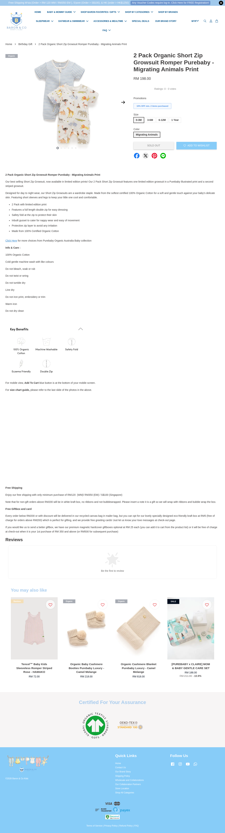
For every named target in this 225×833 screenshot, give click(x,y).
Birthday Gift (25, 44)
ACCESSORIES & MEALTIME (110, 21)
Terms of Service (94, 825)
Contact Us (120, 767)
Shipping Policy (122, 776)
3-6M (150, 120)
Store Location (122, 788)
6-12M (162, 120)
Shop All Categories (124, 793)
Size (136, 114)
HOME (38, 12)
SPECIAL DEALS (140, 21)
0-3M (139, 120)
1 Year (175, 120)
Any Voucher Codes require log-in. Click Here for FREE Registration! (170, 2)
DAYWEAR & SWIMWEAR (73, 21)
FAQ (107, 30)
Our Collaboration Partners (128, 784)
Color (137, 129)
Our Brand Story (123, 771)
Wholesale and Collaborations (129, 780)
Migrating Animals (147, 134)
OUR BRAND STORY (165, 21)
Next (123, 102)
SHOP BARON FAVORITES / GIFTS (100, 12)
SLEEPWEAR (44, 21)
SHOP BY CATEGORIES (139, 12)
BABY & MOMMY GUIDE (61, 12)
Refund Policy (125, 825)
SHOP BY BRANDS (168, 12)
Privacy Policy (110, 825)
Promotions (140, 98)
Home (8, 44)
